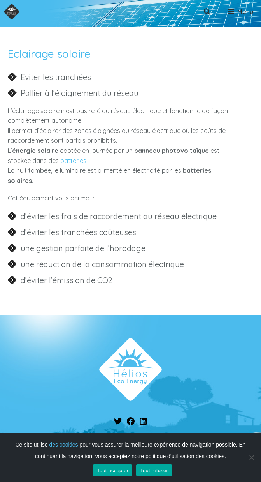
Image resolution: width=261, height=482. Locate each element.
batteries (73, 161)
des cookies (63, 444)
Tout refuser (154, 470)
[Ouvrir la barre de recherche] (207, 11)
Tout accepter (112, 470)
